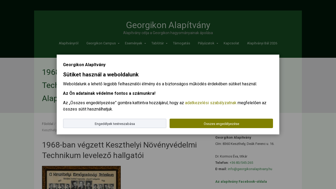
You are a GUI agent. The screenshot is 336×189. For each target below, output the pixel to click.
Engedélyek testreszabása (115, 124)
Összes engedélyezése (221, 124)
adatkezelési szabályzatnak (211, 102)
